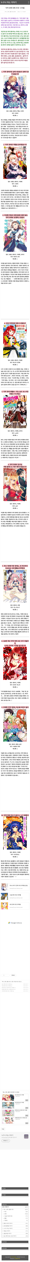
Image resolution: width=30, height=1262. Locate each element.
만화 (12, 981)
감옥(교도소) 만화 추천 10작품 (8, 987)
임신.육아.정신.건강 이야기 (15, 1236)
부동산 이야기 (15, 1231)
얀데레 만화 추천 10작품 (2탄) (8, 989)
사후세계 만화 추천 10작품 (7, 991)
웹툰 (16, 1218)
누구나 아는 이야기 (9, 2)
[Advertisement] (15, 299)
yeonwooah (13, 1257)
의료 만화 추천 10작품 (6, 985)
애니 (16, 1211)
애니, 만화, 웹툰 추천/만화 (10, 11)
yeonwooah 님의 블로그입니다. (9, 1137)
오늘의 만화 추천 (16, 1216)
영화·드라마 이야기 (15, 1223)
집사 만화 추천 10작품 (6, 984)
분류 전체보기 (15, 1207)
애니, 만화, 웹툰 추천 (6, 981)
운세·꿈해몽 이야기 (15, 1226)
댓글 (3, 1129)
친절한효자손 (17, 1258)
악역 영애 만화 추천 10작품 (15, 8)
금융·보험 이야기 (15, 1233)
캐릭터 (16, 1220)
